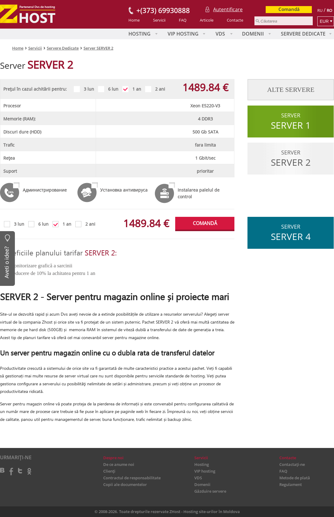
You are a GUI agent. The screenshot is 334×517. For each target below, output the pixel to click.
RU (319, 10)
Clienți (109, 471)
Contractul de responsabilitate (132, 478)
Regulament (290, 484)
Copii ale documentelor (125, 484)
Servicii (159, 20)
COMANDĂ (205, 223)
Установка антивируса (124, 190)
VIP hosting (183, 33)
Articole (206, 20)
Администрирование (45, 190)
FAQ (182, 20)
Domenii (253, 33)
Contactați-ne (292, 464)
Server (291, 121)
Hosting (139, 33)
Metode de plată (294, 478)
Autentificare (228, 9)
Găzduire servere (210, 491)
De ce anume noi (118, 464)
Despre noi (113, 457)
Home (134, 20)
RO (329, 10)
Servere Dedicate (303, 33)
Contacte (235, 20)
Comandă (289, 9)
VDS (220, 33)
